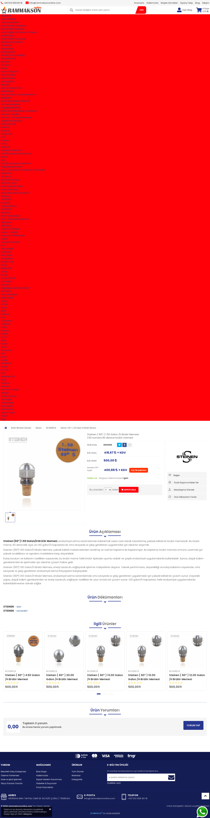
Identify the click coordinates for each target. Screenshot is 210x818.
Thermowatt (7, 402)
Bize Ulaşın (41, 771)
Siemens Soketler (10, 114)
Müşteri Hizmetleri (169, 2)
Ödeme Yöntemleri (10, 775)
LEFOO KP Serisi (9, 183)
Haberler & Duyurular (46, 783)
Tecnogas (6, 399)
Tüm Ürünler (78, 771)
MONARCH (6, 363)
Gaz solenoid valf (10, 242)
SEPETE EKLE (128, 489)
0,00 (205, 11)
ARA (141, 10)
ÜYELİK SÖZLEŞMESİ (175, 806)
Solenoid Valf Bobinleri (13, 235)
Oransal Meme (9, 206)
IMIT (3, 353)
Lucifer (4, 238)
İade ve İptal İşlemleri (11, 779)
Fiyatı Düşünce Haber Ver (183, 482)
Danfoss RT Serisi (10, 189)
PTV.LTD (5, 369)
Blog (197, 2)
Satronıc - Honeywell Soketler (16, 117)
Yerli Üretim (7, 406)
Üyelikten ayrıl (114, 783)
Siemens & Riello (10, 389)
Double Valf (7, 261)
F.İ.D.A (4, 143)
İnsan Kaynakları (44, 787)
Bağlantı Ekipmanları (11, 166)
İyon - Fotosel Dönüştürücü (15, 219)
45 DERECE (6, 199)
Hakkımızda (152, 2)
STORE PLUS (96, 813)
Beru (3, 160)
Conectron (6, 281)
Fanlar (4, 68)
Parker (4, 366)
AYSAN (4, 304)
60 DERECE (6, 209)
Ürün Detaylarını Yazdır (182, 496)
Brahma (5, 127)
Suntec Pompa (9, 396)
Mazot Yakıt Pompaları (12, 28)
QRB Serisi (6, 225)
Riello (4, 379)
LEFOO (4, 356)
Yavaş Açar (7, 258)
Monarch (5, 212)
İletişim (205, 2)
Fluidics (5, 343)
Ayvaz (4, 307)
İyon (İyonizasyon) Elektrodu (16, 163)
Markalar (76, 775)
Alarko (4, 301)
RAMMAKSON (8, 376)
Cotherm (5, 324)
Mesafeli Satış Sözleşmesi (13, 771)
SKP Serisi (6, 291)
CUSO (4, 327)
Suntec (4, 271)
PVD (3, 373)
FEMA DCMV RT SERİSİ (12, 186)
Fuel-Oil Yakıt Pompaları (13, 25)
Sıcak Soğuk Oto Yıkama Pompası (19, 32)
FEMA (3, 340)
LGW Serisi (6, 173)
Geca (4, 265)
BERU (3, 310)
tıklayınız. (27, 814)
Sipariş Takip (186, 2)
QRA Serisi (6, 222)
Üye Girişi (187, 9)
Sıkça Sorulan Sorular (11, 783)
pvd (3, 245)
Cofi (3, 137)
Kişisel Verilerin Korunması (49, 779)
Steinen (5, 392)
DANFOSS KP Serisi (10, 179)
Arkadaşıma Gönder (181, 489)
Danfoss (5, 130)
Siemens (5, 284)
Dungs (4, 274)
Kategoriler (77, 779)
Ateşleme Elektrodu (11, 150)
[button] (98, 693)
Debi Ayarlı (6, 255)
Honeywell (6, 350)
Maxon (4, 156)
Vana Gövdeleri (9, 294)
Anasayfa (139, 2)
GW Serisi (6, 176)
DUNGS (4, 333)
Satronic (5, 383)
